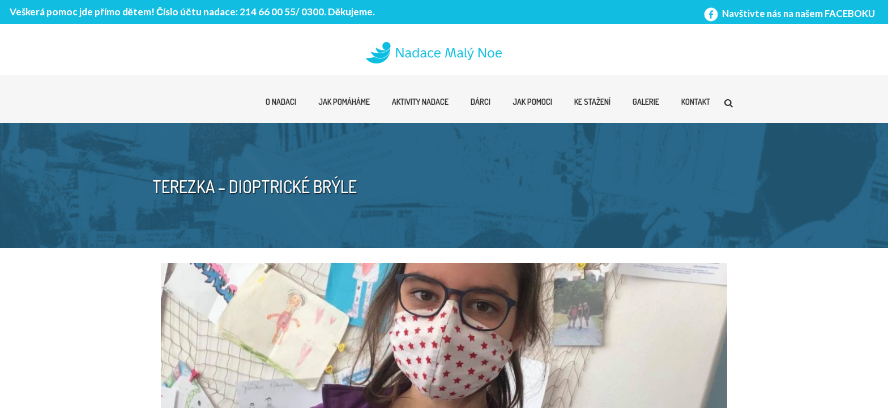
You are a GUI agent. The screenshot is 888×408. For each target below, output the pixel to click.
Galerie (646, 102)
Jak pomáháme (344, 102)
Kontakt (695, 102)
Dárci (480, 102)
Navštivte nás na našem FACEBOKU (788, 13)
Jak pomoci (532, 102)
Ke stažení (592, 102)
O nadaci (281, 102)
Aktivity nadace (420, 102)
